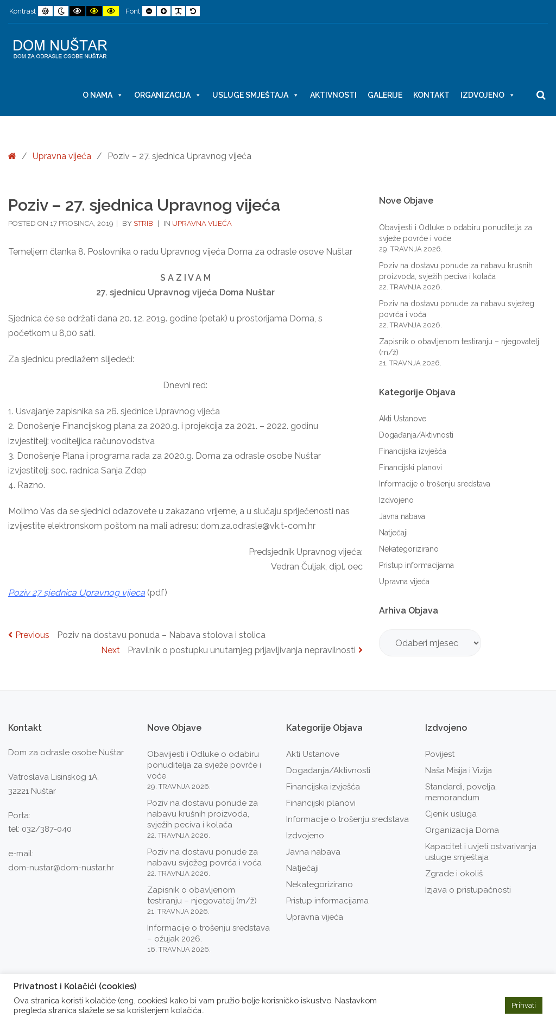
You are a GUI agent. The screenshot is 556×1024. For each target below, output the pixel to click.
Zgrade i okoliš (454, 873)
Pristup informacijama (416, 565)
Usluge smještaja (255, 95)
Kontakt (431, 95)
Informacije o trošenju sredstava (434, 483)
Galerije (385, 95)
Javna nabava (402, 516)
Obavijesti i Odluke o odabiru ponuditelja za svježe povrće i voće (204, 765)
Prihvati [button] (523, 1005)
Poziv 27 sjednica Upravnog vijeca (76, 592)
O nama (103, 95)
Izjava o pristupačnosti (468, 890)
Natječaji (393, 532)
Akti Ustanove (402, 418)
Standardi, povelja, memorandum (461, 792)
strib (144, 223)
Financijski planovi (410, 467)
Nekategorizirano (409, 549)
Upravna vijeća (62, 156)
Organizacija (167, 95)
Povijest (439, 754)
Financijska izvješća (412, 451)
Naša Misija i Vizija (458, 770)
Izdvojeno (487, 95)
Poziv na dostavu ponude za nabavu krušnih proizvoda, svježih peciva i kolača (202, 814)
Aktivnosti (333, 95)
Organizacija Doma (462, 830)
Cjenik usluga (451, 814)
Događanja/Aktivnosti (416, 435)
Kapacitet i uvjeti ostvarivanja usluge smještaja (480, 852)
